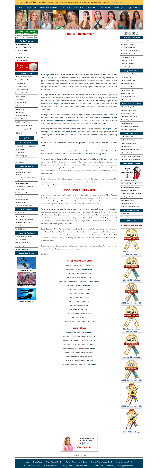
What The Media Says (22, 193)
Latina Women (20, 96)
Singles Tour (102, 235)
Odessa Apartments (21, 242)
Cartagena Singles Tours (128, 110)
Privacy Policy (19, 189)
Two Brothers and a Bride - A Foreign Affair (89, 154)
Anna (94, 364)
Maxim (73, 132)
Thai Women (19, 112)
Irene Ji (90, 332)
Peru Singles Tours (127, 123)
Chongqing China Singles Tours (131, 159)
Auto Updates (19, 162)
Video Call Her (20, 149)
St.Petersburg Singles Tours (129, 100)
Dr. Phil (114, 118)
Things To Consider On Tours (130, 206)
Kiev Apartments (20, 239)
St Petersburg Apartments (23, 236)
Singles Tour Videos (127, 60)
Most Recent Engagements (24, 219)
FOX (91, 123)
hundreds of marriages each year (54, 103)
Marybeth (86, 285)
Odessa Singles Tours (127, 93)
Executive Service (21, 60)
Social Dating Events (127, 67)
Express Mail (19, 152)
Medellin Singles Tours (128, 120)
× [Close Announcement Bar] (134, 2)
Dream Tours (19, 226)
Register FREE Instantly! (26, 32)
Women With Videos (21, 119)
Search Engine (65, 8)
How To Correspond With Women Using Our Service (26, 179)
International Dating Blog (128, 190)
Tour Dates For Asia (127, 44)
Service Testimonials (21, 199)
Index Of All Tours (126, 41)
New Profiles (78, 8)
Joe (89, 277)
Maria (92, 348)
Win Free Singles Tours (32, 466)
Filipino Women (20, 109)
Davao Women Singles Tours (130, 149)
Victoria (90, 360)
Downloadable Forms (127, 57)
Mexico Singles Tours (127, 113)
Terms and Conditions (82, 466)
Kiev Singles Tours (126, 77)
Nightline (106, 118)
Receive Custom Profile (124, 462)
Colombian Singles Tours (128, 107)
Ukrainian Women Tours (128, 74)
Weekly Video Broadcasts (130, 187)
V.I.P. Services (105, 8)
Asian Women (19, 99)
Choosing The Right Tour (128, 203)
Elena (91, 352)
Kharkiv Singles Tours (127, 90)
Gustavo (92, 340)
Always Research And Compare (131, 193)
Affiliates (110, 466)
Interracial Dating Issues (23, 222)
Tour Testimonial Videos (128, 180)
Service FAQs (19, 196)
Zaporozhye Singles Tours (129, 87)
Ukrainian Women (21, 86)
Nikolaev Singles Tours (128, 96)
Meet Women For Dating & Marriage (23, 173)
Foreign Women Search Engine (77, 462)
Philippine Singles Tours (128, 143)
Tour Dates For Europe (128, 47)
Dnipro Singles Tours (127, 83)
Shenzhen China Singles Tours (130, 156)
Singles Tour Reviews (127, 63)
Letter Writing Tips (21, 156)
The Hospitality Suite (127, 200)
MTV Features (19, 216)
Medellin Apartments (21, 249)
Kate (88, 364)
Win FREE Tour (20, 229)
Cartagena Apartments (22, 246)
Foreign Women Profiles (48, 8)
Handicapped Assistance (125, 466)
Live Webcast (98, 466)
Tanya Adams (94, 281)
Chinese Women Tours (128, 153)
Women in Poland (21, 93)
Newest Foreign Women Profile (102, 462)
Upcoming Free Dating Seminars (25, 146)
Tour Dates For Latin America (130, 50)
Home (21, 8)
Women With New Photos (23, 80)
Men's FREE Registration (23, 47)
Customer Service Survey (23, 206)
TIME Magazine (107, 129)
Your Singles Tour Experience (130, 197)
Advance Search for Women (24, 125)
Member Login (119, 8)
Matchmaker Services (22, 57)
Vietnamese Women (21, 115)
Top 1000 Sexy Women (22, 122)
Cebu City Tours (126, 146)
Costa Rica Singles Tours (128, 129)
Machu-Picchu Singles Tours (130, 126)
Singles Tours (31, 8)
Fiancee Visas (125, 213)
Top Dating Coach (21, 213)
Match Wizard (91, 8)
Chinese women (20, 102)
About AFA (18, 169)
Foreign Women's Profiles (23, 76)
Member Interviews (21, 202)
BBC (106, 123)
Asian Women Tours (127, 137)
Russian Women (20, 83)
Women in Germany (21, 89)
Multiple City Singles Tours (129, 54)
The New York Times (62, 132)
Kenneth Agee (54, 201)
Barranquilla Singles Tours (129, 116)
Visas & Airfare (125, 217)
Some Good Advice (21, 159)
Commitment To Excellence (24, 186)
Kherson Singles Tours (128, 80)
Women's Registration (22, 51)
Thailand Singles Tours (128, 140)
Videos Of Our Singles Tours (130, 184)
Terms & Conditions (21, 183)
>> (118, 2)
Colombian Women (21, 106)
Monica (92, 336)
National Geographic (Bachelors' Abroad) (63, 120)
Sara (90, 356)
